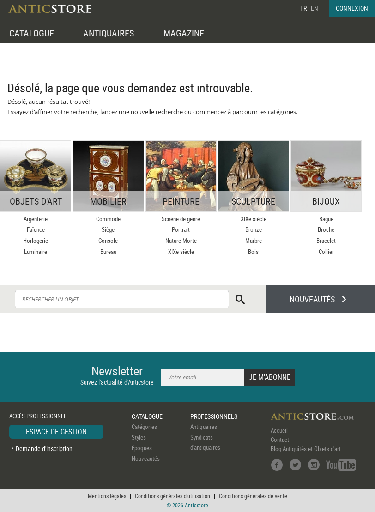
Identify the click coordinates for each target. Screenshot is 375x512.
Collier (326, 251)
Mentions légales (107, 496)
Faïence (36, 229)
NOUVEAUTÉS (312, 299)
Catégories (144, 426)
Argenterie (36, 219)
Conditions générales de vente (253, 496)
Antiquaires (203, 426)
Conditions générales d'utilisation (172, 496)
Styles (139, 437)
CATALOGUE (31, 33)
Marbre (253, 240)
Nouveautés (146, 458)
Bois (253, 251)
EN (314, 8)
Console (108, 240)
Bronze (253, 229)
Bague (326, 219)
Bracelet (326, 240)
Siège (108, 229)
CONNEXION (352, 8)
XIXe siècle (181, 251)
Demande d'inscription (44, 448)
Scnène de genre (181, 219)
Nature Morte (181, 240)
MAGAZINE (183, 33)
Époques (142, 448)
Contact (280, 439)
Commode (108, 219)
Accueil (279, 430)
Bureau (108, 251)
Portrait (181, 229)
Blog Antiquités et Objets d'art (306, 449)
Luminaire (35, 251)
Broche (326, 229)
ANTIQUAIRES (108, 33)
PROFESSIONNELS (213, 416)
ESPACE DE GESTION (56, 432)
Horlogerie (35, 240)
